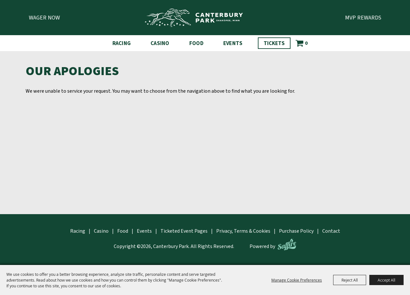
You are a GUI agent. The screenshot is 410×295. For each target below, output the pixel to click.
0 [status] (306, 43)
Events (233, 43)
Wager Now (44, 18)
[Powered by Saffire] (287, 244)
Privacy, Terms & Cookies (243, 231)
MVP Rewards (363, 18)
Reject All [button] (349, 280)
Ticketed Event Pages (184, 231)
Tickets (274, 43)
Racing (121, 43)
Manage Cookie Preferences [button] (296, 280)
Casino (160, 43)
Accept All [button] (386, 280)
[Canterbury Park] (194, 17)
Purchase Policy (296, 231)
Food (196, 43)
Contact (331, 231)
